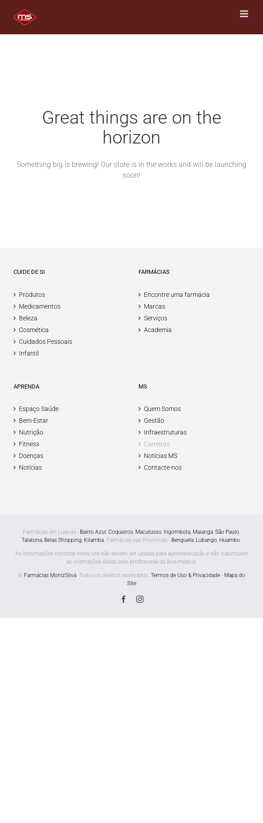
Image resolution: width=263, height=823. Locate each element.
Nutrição (31, 432)
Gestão (154, 420)
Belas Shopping (63, 540)
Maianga (203, 532)
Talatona (32, 540)
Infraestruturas (165, 432)
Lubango (206, 540)
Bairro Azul (93, 532)
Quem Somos (162, 408)
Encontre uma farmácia (177, 294)
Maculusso (148, 532)
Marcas (154, 306)
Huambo (229, 540)
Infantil (29, 353)
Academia (158, 329)
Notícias (30, 467)
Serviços (155, 318)
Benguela (182, 540)
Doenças (31, 455)
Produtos (32, 294)
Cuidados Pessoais (45, 341)
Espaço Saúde (39, 408)
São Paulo (227, 532)
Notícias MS (160, 455)
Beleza (28, 318)
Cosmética (34, 329)
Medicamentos (39, 306)
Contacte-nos (163, 467)
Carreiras (157, 444)
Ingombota (177, 532)
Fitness (29, 444)
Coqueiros (120, 532)
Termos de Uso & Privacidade (185, 575)
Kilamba (94, 540)
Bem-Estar (33, 420)
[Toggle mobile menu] (244, 13)
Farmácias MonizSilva (50, 575)
